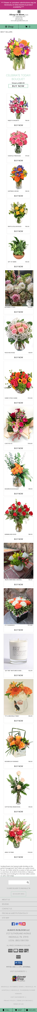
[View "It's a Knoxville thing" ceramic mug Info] (18, 697)
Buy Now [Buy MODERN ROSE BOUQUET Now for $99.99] (18, 493)
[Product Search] (19, 882)
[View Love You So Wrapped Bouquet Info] (18, 424)
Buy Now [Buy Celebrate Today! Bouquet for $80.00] (18, 86)
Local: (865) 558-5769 (19, 940)
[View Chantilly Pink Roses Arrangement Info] (18, 142)
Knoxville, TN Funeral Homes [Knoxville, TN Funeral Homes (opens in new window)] (12, 987)
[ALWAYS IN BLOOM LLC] (18, 21)
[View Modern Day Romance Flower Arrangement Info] (18, 742)
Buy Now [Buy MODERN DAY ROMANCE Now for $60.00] (18, 766)
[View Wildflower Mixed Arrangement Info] (18, 561)
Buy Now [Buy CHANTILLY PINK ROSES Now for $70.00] (18, 160)
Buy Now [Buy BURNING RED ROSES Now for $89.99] (18, 539)
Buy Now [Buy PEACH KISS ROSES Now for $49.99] (18, 357)
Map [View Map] (18, 1010)
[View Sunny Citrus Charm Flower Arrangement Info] (18, 379)
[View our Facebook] (13, 925)
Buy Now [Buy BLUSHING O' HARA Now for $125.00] (18, 312)
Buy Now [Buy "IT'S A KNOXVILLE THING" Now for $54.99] (18, 720)
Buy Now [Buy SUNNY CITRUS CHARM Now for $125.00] (18, 402)
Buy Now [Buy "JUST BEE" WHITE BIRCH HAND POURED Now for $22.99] (18, 675)
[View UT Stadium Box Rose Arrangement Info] (18, 606)
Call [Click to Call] (6, 1010)
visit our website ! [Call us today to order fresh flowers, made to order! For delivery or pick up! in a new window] (18, 971)
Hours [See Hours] (31, 1010)
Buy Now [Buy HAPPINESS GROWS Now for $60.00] (18, 196)
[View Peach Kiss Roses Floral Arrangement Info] (18, 334)
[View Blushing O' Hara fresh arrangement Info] (18, 288)
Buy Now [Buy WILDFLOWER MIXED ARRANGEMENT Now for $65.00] (18, 584)
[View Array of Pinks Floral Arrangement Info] (18, 833)
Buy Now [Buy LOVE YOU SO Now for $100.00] (18, 448)
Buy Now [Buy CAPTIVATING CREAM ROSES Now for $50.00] (18, 811)
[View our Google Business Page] (16, 925)
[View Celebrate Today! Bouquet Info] (18, 55)
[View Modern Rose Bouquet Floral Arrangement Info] (18, 470)
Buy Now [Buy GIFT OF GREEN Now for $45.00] (18, 266)
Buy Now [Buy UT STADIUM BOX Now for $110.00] (18, 630)
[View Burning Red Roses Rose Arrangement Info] (18, 515)
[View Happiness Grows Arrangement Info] (18, 177)
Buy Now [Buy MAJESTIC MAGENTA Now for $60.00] (18, 125)
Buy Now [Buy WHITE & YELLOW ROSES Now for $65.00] (18, 231)
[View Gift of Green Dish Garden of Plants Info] (18, 248)
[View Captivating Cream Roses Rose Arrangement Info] (18, 788)
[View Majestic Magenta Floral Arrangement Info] (18, 106)
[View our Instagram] (20, 925)
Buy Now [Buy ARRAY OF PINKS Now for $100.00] (18, 857)
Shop (9, 26)
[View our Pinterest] (23, 925)
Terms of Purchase (24, 1000)
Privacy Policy (9, 1000)
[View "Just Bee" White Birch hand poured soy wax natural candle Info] (18, 652)
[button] (18, 963)
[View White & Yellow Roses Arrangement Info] (18, 212)
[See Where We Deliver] (18, 894)
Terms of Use (18, 1004)
